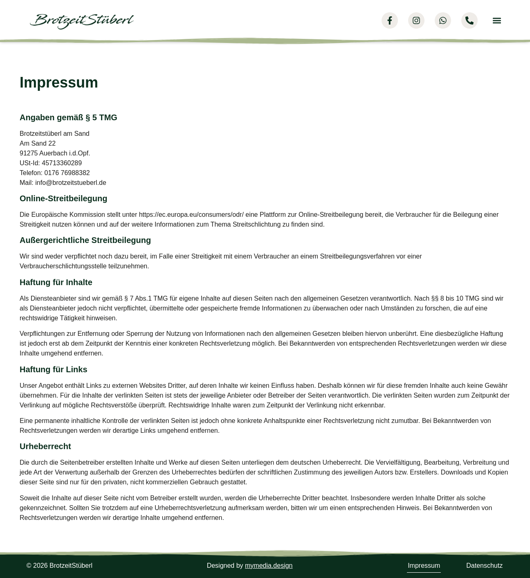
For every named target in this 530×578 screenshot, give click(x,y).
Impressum (424, 565)
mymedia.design (269, 565)
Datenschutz (484, 565)
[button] (496, 20)
